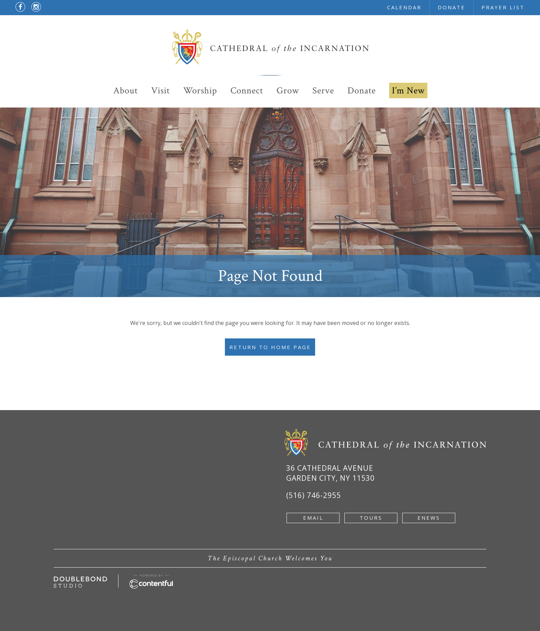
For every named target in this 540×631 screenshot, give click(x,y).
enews (428, 517)
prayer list (503, 7)
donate (451, 7)
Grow (288, 90)
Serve (323, 90)
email (313, 517)
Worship (200, 90)
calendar (404, 7)
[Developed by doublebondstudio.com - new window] (80, 580)
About (125, 90)
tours (371, 517)
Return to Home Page (270, 347)
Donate (361, 90)
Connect (246, 90)
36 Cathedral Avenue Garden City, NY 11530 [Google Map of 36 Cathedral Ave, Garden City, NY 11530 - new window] (330, 473)
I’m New (408, 90)
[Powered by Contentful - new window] (151, 578)
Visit (160, 90)
